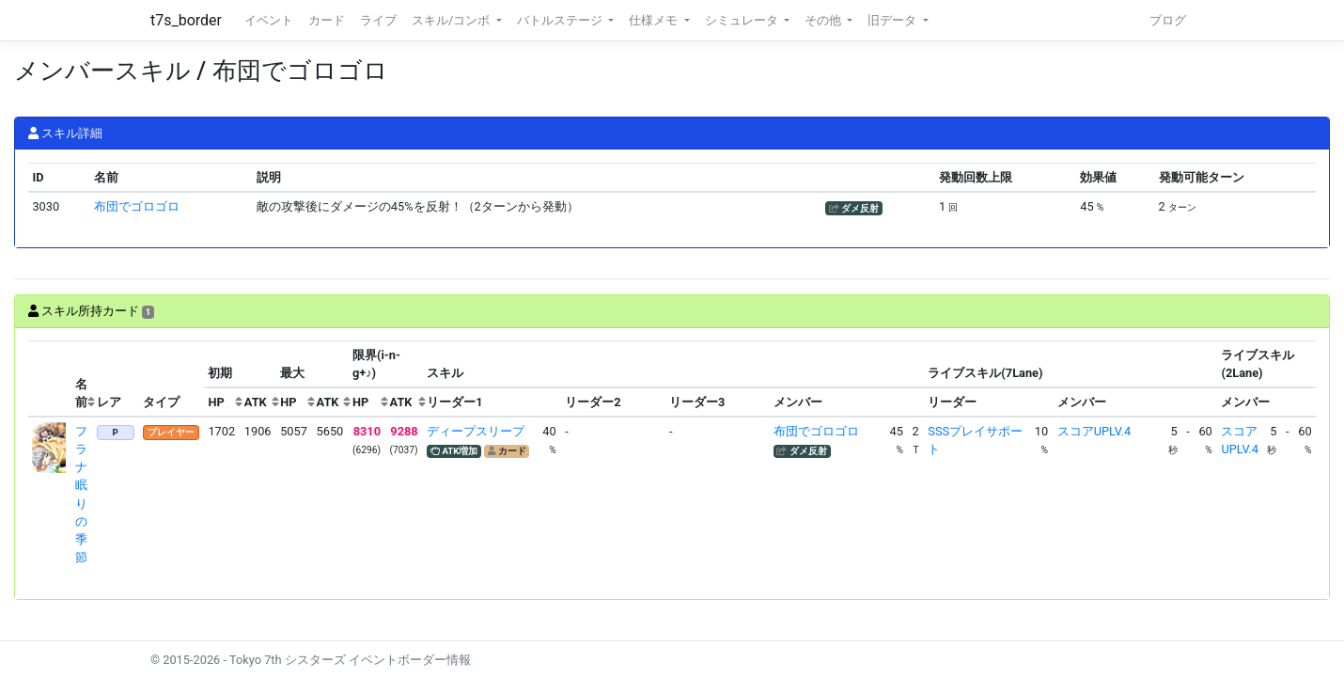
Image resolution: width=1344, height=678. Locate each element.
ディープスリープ (475, 431)
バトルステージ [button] (561, 20)
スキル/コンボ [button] (452, 20)
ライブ (378, 20)
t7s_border (186, 20)
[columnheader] (49, 379)
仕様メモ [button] (654, 20)
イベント (268, 20)
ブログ (1167, 20)
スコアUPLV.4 (1094, 431)
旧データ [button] (893, 20)
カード (326, 20)
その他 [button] (824, 20)
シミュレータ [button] (743, 20)
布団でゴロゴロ (137, 206)
